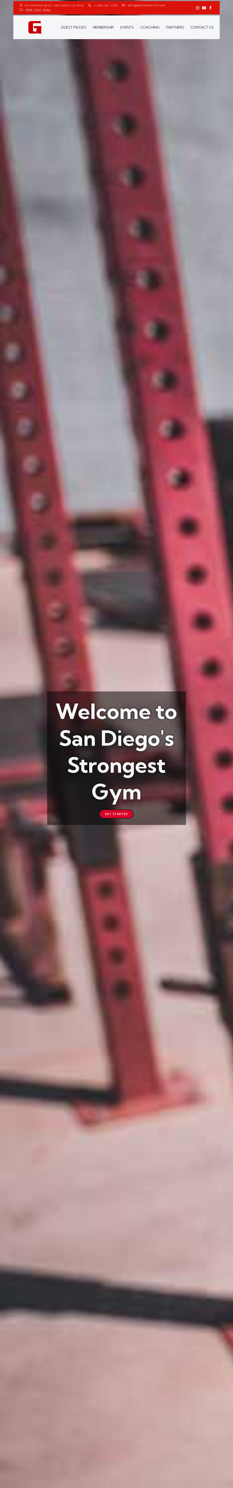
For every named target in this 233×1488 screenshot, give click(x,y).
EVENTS (127, 27)
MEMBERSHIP (103, 27)
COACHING (150, 27)
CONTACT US (202, 27)
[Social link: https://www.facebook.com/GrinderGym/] (210, 8)
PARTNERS (175, 27)
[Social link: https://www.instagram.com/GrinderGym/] (197, 8)
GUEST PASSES (73, 27)
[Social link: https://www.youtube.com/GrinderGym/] (204, 8)
